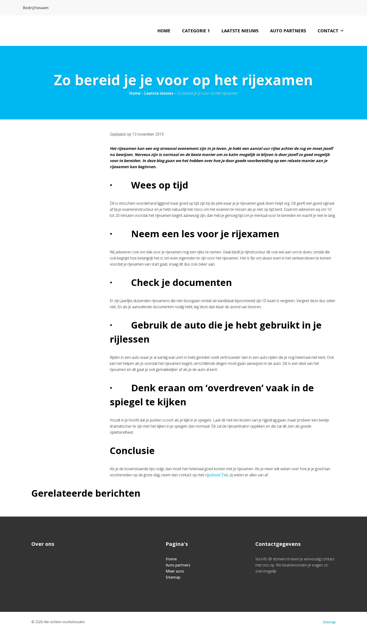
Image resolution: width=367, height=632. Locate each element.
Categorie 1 (196, 30)
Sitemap (173, 577)
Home (163, 30)
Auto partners (288, 30)
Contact (331, 30)
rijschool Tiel (216, 474)
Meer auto (175, 571)
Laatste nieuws (239, 30)
